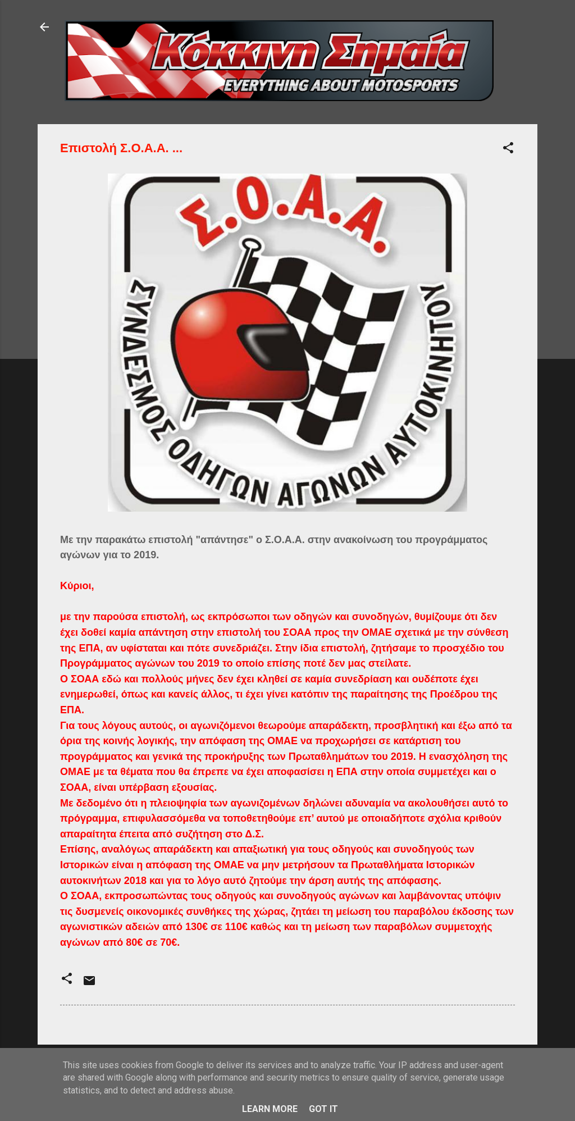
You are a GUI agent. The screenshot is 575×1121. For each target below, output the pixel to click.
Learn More (270, 1109)
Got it (323, 1109)
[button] (508, 149)
